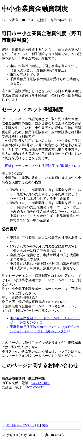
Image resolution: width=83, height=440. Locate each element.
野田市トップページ (21, 425)
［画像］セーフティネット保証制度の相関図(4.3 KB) (41, 166)
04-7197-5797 (34, 387)
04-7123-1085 (40, 383)
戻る (45, 425)
